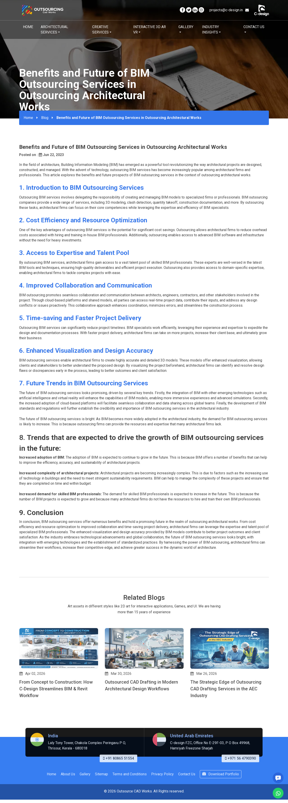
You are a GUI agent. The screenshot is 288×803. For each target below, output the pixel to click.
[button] (21, 722)
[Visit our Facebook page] (182, 10)
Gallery (185, 27)
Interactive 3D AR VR (149, 29)
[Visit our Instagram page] (201, 10)
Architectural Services (54, 29)
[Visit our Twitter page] (188, 10)
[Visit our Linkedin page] (195, 10)
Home (28, 27)
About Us (68, 794)
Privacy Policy (162, 794)
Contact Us (253, 27)
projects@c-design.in (229, 10)
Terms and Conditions (129, 794)
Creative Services (100, 29)
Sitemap (101, 794)
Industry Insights (210, 29)
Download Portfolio (220, 794)
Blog (44, 118)
